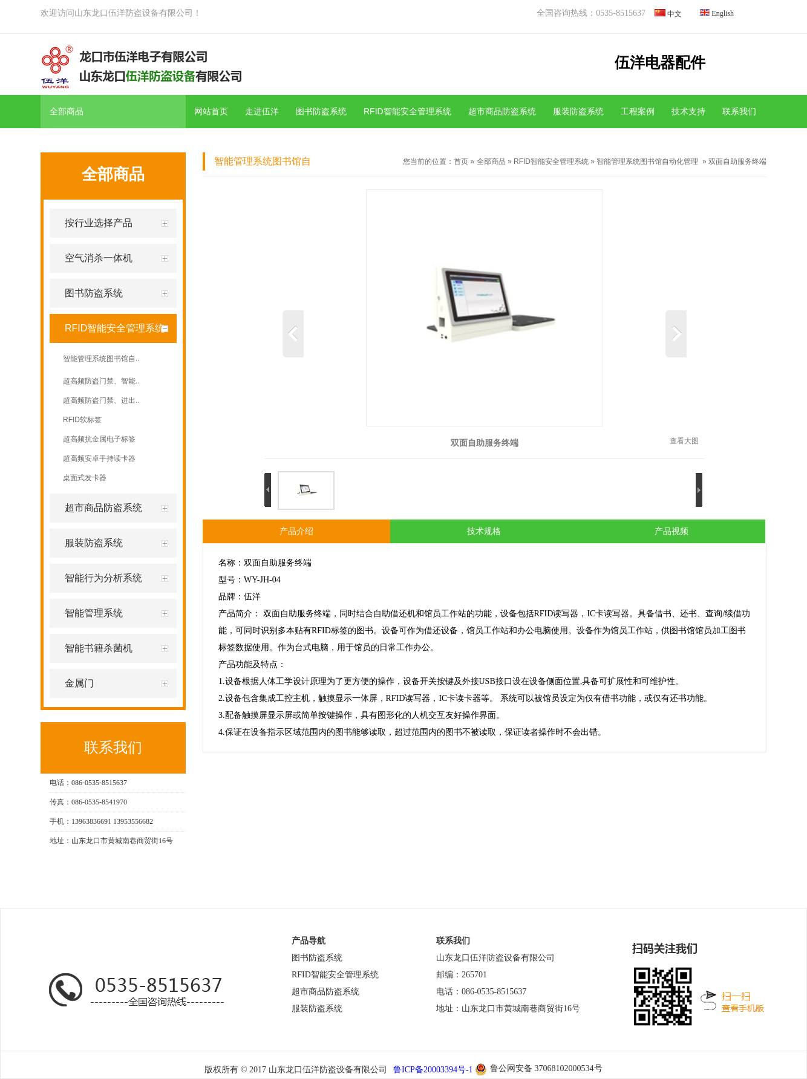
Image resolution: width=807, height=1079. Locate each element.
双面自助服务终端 (737, 161)
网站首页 (211, 111)
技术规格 (484, 531)
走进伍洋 (262, 111)
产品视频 (671, 531)
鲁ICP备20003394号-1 (432, 1069)
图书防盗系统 (321, 111)
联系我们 (739, 111)
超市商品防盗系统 (502, 111)
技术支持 (688, 111)
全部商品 (491, 161)
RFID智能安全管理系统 (407, 111)
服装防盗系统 (578, 111)
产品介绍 (296, 531)
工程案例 (638, 111)
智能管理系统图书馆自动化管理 (647, 161)
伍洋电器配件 (660, 62)
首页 (461, 161)
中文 (674, 14)
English (722, 13)
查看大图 (684, 441)
